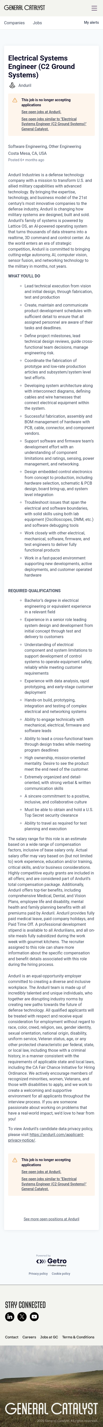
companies (14, 22)
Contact (11, 1337)
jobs (37, 22)
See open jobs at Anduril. (41, 112)
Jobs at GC (49, 1337)
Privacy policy (38, 1274)
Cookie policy (61, 1274)
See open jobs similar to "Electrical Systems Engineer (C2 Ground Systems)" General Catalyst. (53, 124)
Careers (29, 1337)
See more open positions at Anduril (51, 1219)
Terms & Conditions (78, 1337)
